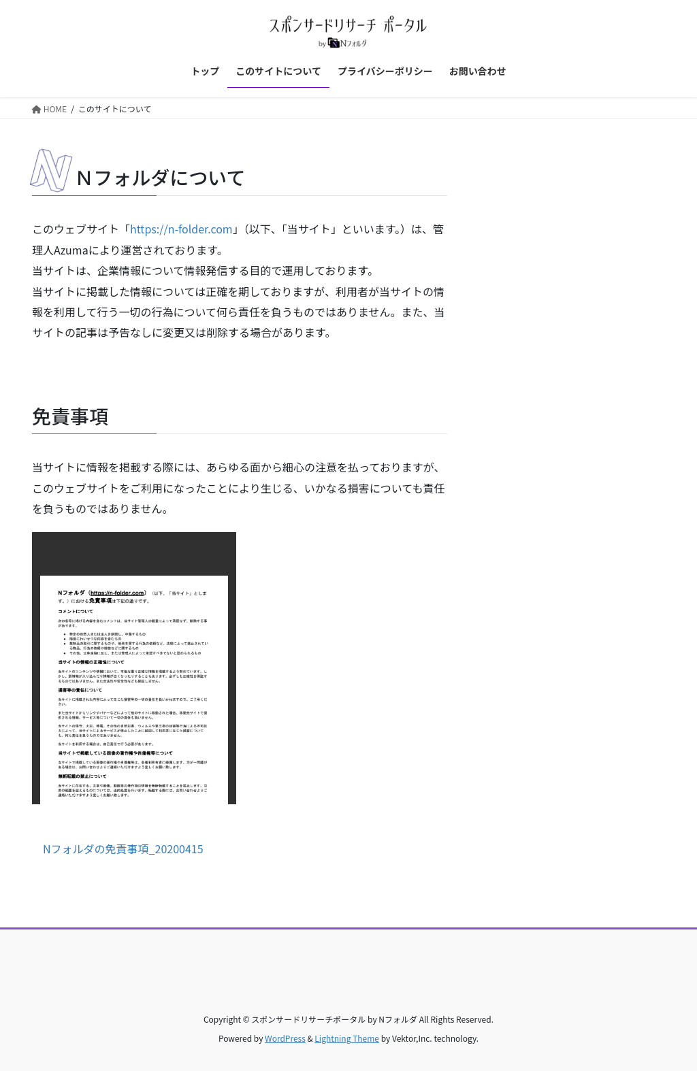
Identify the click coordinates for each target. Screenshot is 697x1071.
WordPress (285, 1038)
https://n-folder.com (181, 228)
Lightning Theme (346, 1038)
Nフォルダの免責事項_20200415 (123, 848)
